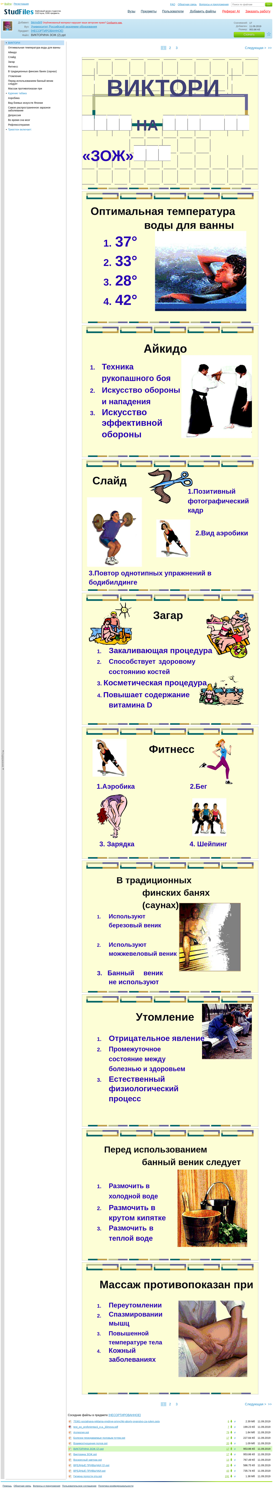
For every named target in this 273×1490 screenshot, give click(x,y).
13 (227, 1459)
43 (227, 1470)
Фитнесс (13, 66)
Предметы (149, 11)
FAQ (172, 4)
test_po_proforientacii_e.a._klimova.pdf (95, 1426)
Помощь (7, 1486)
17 (227, 1437)
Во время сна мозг (19, 120)
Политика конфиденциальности (115, 1486)
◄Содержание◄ (2, 104)
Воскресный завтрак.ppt (87, 1459)
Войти (8, 3)
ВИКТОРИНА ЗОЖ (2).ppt (88, 1448)
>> (270, 48)
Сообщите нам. (114, 23)
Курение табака (17, 93)
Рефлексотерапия (19, 124)
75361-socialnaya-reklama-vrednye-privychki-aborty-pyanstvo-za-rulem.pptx (116, 1421)
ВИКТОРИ (14, 42)
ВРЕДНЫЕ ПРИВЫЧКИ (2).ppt (91, 1465)
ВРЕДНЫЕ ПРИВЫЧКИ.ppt (89, 1470)
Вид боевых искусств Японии (25, 102)
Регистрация (21, 3)
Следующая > (255, 48)
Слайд (12, 57)
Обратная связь (187, 4)
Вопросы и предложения (214, 4)
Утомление (14, 76)
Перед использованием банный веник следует (30, 82)
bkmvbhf (36, 22)
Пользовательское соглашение (79, 1486)
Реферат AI (231, 11)
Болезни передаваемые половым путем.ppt (99, 1437)
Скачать (249, 34)
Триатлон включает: (20, 129)
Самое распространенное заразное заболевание (29, 109)
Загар (11, 61)
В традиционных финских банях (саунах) (32, 71)
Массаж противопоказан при (25, 88)
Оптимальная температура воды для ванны (34, 47)
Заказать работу (257, 11)
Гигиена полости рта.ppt (87, 1476)
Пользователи (173, 11)
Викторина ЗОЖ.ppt (85, 1454)
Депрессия (14, 115)
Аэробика (13, 98)
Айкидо (12, 52)
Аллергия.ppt (81, 1432)
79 (227, 1432)
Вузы (131, 11)
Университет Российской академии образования (64, 26)
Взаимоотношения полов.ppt (90, 1443)
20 (227, 1443)
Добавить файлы (203, 11)
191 (227, 1476)
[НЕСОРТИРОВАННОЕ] (47, 30)
